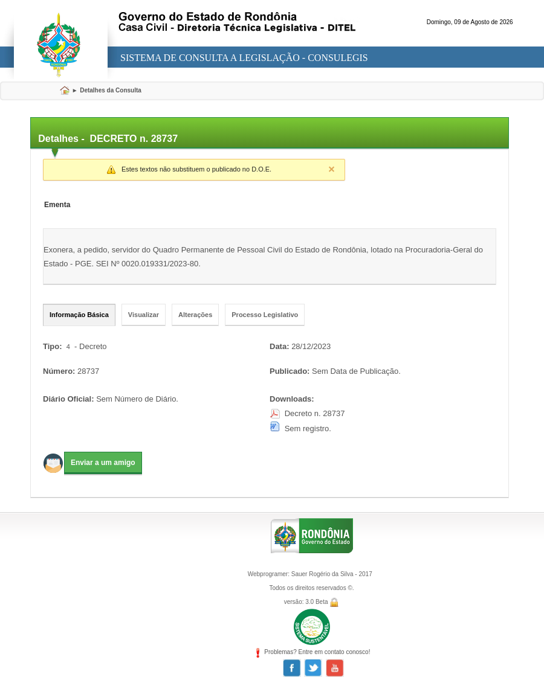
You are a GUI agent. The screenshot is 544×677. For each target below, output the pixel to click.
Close (331, 169)
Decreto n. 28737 (315, 413)
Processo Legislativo (265, 314)
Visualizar (143, 314)
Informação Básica (79, 314)
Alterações (195, 314)
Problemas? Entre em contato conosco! (312, 652)
